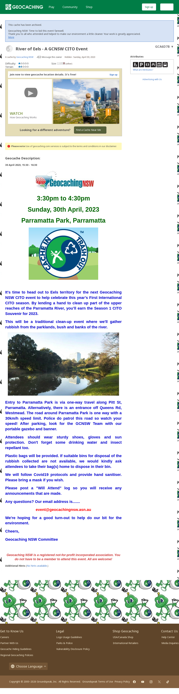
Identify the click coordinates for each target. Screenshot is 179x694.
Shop (89, 7)
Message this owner (52, 57)
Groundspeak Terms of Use (97, 681)
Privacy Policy (122, 681)
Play (51, 7)
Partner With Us (9, 643)
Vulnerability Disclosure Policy (73, 649)
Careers (4, 637)
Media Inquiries (170, 643)
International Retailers (125, 643)
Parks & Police (64, 643)
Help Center (168, 637)
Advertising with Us (152, 79)
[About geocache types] (9, 49)
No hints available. (37, 565)
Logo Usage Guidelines (69, 637)
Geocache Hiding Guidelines (15, 649)
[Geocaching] (24, 6)
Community (70, 7)
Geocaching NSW (24, 57)
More (11, 37)
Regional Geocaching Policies (16, 655)
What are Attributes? (143, 69)
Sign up (149, 7)
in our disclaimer (107, 146)
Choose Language (28, 666)
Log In (166, 7)
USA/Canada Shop (123, 637)
